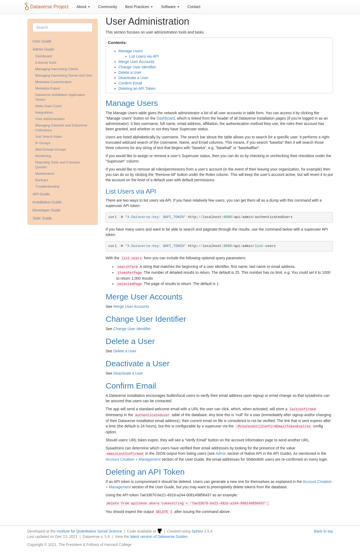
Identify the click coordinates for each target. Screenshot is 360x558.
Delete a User (130, 72)
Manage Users (130, 51)
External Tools (46, 63)
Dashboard (43, 56)
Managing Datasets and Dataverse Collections (61, 128)
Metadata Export (47, 88)
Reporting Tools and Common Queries (57, 165)
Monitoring (43, 156)
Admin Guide (43, 49)
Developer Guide (47, 210)
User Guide (42, 41)
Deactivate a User (133, 78)
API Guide (41, 194)
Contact (193, 7)
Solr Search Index (48, 137)
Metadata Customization (53, 82)
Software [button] (170, 7)
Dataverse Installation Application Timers (60, 97)
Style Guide (42, 218)
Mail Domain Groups (50, 149)
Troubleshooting (47, 187)
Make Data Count (48, 106)
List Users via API (144, 56)
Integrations (44, 112)
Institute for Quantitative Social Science (89, 531)
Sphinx (197, 531)
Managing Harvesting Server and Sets (63, 75)
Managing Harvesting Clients (57, 69)
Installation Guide (47, 202)
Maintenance (45, 174)
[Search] (62, 27)
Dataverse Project (49, 6)
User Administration (50, 119)
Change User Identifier (137, 67)
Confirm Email (130, 83)
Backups (41, 180)
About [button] (83, 7)
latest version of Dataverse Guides (159, 536)
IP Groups (42, 143)
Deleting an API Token (136, 88)
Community (107, 7)
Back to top (323, 531)
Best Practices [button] (139, 7)
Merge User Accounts (136, 62)
